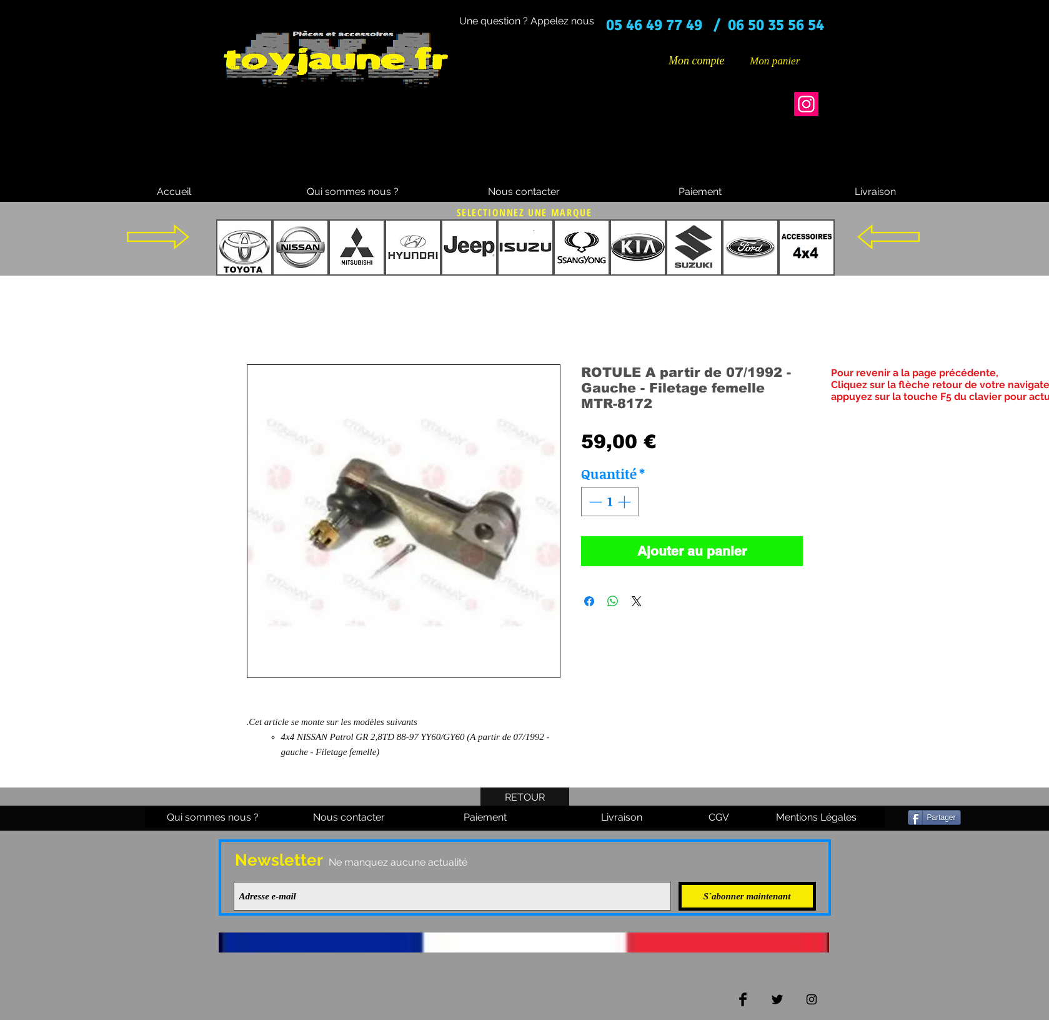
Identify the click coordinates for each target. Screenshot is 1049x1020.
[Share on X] (636, 601)
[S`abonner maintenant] (747, 896)
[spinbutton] (609, 502)
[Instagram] (806, 104)
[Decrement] (594, 502)
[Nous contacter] (524, 192)
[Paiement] (700, 192)
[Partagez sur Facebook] (589, 601)
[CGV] (719, 818)
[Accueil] (174, 192)
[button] (784, 60)
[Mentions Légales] (816, 818)
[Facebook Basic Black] (743, 999)
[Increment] (625, 502)
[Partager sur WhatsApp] (612, 601)
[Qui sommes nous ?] (353, 192)
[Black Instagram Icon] (811, 999)
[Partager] (934, 817)
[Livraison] (875, 192)
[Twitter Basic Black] (777, 999)
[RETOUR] (524, 798)
